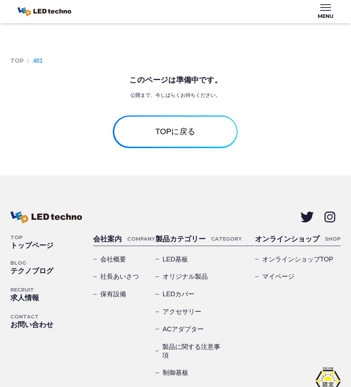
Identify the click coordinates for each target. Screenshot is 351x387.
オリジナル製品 (231, 271)
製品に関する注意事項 (230, 318)
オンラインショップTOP (297, 266)
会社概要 (113, 266)
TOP (17, 60)
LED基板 (175, 270)
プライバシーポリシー (39, 361)
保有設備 (113, 305)
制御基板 (175, 341)
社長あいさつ (119, 285)
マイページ (278, 285)
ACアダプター (183, 318)
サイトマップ (95, 361)
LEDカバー (178, 294)
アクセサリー (231, 294)
